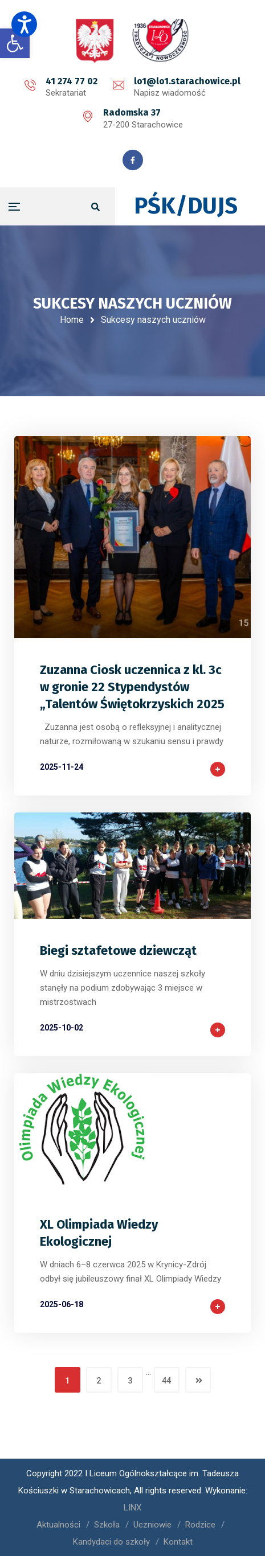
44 (166, 1381)
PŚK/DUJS (186, 206)
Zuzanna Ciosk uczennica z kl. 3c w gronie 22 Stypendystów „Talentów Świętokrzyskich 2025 (132, 687)
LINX (132, 1507)
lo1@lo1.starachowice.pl (187, 81)
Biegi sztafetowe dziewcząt (118, 950)
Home (72, 319)
